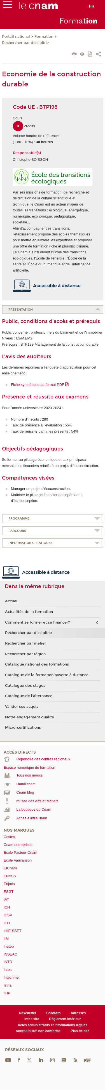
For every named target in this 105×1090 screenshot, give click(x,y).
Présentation (20, 310)
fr (91, 6)
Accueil (11, 601)
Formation (43, 36)
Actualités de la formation (29, 612)
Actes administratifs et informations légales (52, 1025)
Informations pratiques (30, 543)
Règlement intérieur (65, 1019)
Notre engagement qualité (29, 717)
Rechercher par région (25, 654)
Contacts (53, 1013)
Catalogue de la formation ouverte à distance (46, 675)
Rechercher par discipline (25, 43)
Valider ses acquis (21, 706)
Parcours (17, 531)
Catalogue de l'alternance (28, 696)
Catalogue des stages (25, 685)
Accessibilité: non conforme (38, 1031)
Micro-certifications (23, 727)
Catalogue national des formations (37, 664)
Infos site (31, 1019)
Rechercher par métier (25, 643)
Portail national (16, 36)
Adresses (78, 1013)
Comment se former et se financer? (37, 622)
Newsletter (27, 1013)
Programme (18, 518)
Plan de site (80, 1031)
